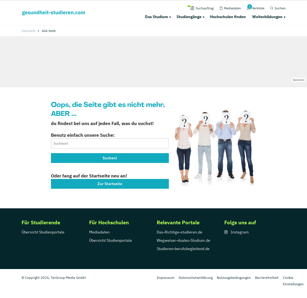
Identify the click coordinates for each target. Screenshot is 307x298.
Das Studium (156, 16)
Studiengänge (189, 16)
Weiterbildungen (267, 16)
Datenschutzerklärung (196, 277)
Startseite (28, 31)
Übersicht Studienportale (43, 232)
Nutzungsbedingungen (234, 277)
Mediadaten (99, 232)
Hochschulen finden (228, 16)
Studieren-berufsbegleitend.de (183, 248)
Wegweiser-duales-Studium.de (183, 240)
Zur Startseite (109, 183)
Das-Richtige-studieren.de (179, 232)
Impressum (165, 277)
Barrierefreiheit (267, 277)
